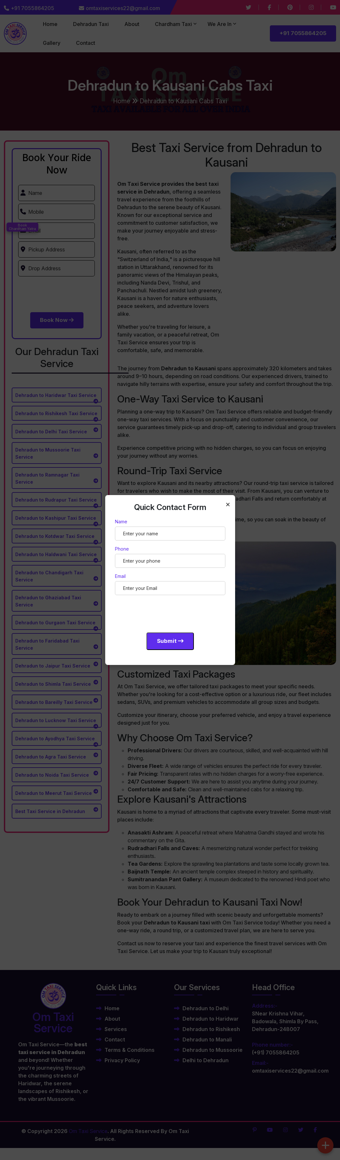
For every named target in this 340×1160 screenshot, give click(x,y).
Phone (122, 549)
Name (121, 521)
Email (120, 576)
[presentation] (164, 612)
